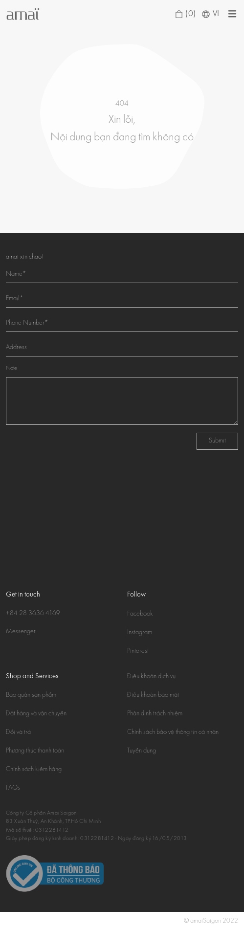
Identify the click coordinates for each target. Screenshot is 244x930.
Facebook (140, 614)
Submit (217, 441)
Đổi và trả (18, 732)
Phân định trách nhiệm (154, 714)
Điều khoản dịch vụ (151, 677)
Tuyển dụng (141, 751)
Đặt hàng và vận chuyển (36, 714)
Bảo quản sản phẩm (31, 695)
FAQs (13, 788)
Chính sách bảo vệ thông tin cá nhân (173, 732)
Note (11, 368)
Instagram (139, 633)
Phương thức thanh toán (35, 751)
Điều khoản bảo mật (153, 695)
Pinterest (138, 651)
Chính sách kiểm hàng (34, 770)
